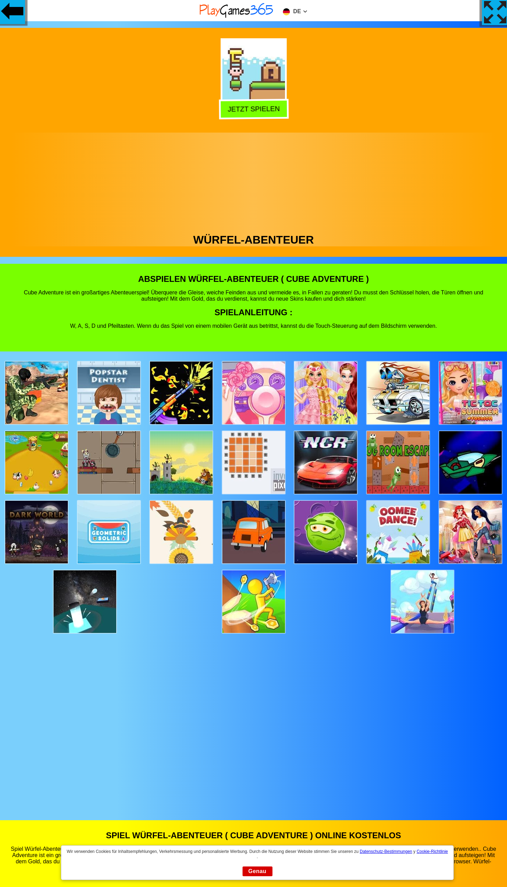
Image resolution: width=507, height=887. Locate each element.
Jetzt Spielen (254, 108)
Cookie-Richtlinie (432, 851)
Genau (257, 871)
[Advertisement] (253, 181)
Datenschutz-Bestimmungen (386, 851)
